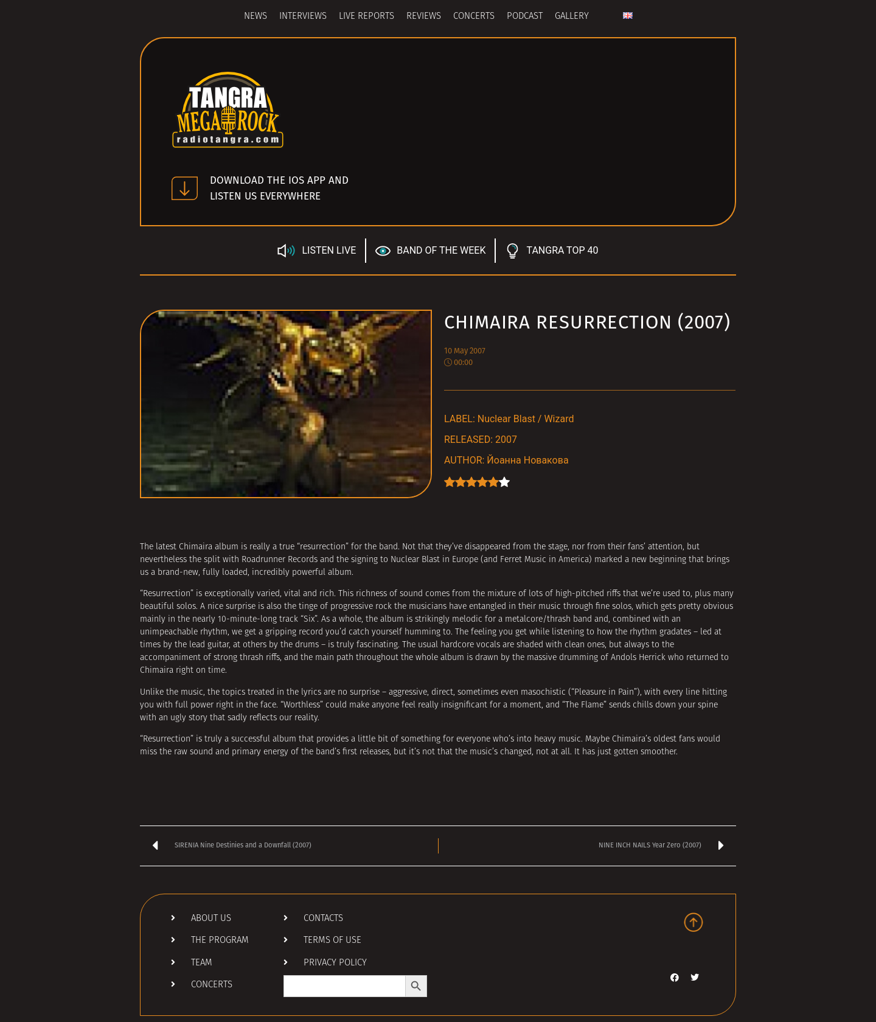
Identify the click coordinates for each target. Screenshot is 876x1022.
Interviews (303, 16)
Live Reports (366, 16)
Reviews (423, 16)
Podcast (525, 16)
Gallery (572, 16)
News (255, 16)
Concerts (474, 16)
